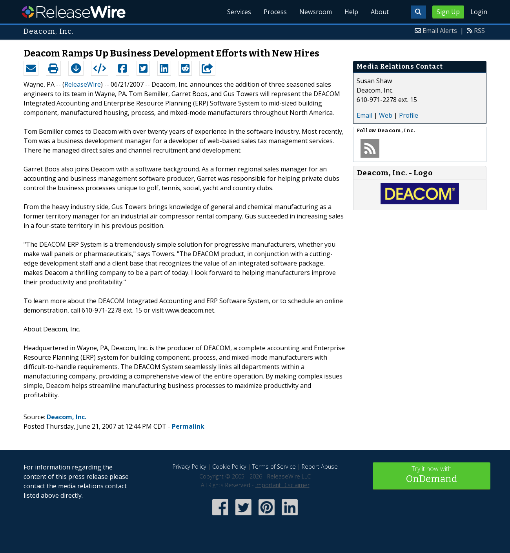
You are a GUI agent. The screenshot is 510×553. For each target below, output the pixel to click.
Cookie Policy (229, 466)
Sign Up (448, 11)
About (380, 11)
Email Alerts (440, 30)
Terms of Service (274, 466)
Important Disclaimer (282, 485)
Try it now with (431, 475)
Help (351, 11)
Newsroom (315, 11)
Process (275, 11)
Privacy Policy (189, 466)
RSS (479, 30)
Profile (408, 115)
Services (239, 11)
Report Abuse (320, 466)
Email (364, 115)
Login (478, 11)
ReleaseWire (74, 12)
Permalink (188, 426)
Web (385, 115)
